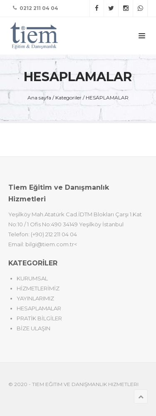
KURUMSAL (32, 278)
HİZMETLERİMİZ (38, 288)
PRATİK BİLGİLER (39, 318)
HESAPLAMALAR (107, 97)
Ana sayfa (39, 97)
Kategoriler (68, 97)
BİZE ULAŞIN (33, 328)
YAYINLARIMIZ (35, 298)
